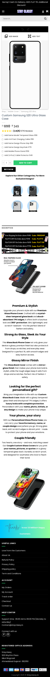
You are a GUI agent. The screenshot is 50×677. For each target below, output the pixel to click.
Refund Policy (8, 559)
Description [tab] (7, 228)
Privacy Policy (8, 564)
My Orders (6, 587)
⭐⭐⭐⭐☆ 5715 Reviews (17, 131)
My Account (7, 592)
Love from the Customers (13, 550)
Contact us (7, 605)
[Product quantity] (6, 162)
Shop (4, 111)
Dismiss (29, 5)
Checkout (6, 601)
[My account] (43, 11)
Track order (7, 596)
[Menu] (3, 11)
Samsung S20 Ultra (28, 111)
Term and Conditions (11, 573)
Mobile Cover (13, 111)
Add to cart (25, 163)
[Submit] (45, 18)
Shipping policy (9, 569)
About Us (6, 555)
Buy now (8, 169)
